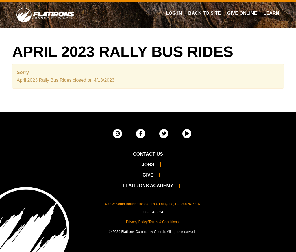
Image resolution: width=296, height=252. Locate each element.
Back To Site (204, 13)
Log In (174, 13)
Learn (271, 13)
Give (148, 175)
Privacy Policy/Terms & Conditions (152, 222)
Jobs (148, 164)
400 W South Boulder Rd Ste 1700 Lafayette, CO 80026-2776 (152, 204)
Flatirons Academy (148, 185)
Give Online (242, 13)
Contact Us (148, 154)
